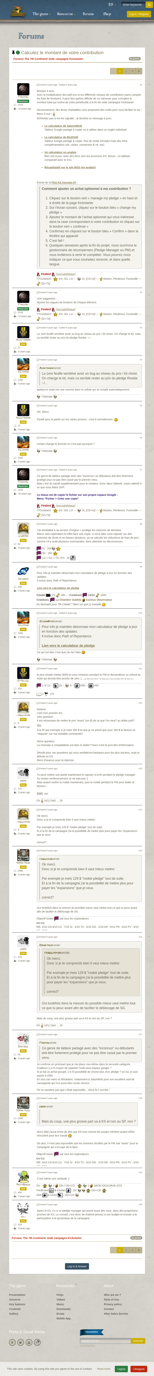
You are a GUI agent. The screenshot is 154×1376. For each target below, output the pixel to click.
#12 (140, 703)
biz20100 (23, 536)
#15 (140, 850)
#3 (141, 327)
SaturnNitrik (47, 621)
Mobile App (64, 1318)
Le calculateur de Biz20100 (61, 137)
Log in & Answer (77, 1266)
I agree (121, 1369)
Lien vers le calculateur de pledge (58, 588)
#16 (140, 937)
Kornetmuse (23, 863)
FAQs (60, 1294)
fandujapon (23, 715)
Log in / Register (139, 14)
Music (60, 1304)
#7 (141, 470)
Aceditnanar (23, 340)
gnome (23, 780)
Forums (88, 14)
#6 (141, 438)
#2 (141, 292)
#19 (140, 1172)
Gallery (13, 1313)
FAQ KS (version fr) (64, 182)
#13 (140, 768)
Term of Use (111, 1299)
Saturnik (23, 579)
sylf (23, 1216)
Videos (61, 1299)
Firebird (23, 97)
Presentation (17, 1294)
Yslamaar (23, 372)
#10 (140, 613)
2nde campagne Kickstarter (65, 58)
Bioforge (23, 1046)
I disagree (139, 1369)
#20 (140, 1204)
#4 (141, 360)
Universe (14, 1299)
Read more (104, 1368)
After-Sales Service (116, 1313)
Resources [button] (66, 14)
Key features (17, 1304)
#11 (140, 668)
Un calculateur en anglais (61, 152)
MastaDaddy (23, 1184)
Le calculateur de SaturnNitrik (63, 125)
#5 (141, 405)
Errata (60, 1313)
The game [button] (42, 14)
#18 (140, 1098)
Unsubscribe (87, 1345)
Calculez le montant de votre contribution (58, 52)
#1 (141, 85)
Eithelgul (23, 680)
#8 (141, 524)
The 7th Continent (36, 58)
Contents (15, 1309)
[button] (112, 4)
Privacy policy (113, 1304)
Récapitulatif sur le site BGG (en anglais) (70, 167)
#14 (140, 810)
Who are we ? (112, 1294)
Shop (107, 14)
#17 (140, 1034)
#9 (141, 567)
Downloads (64, 1309)
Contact (109, 1309)
